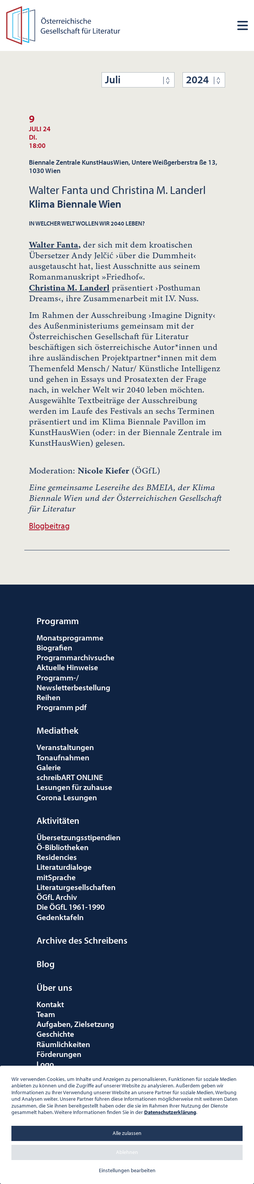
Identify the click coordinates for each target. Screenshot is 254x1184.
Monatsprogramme (70, 637)
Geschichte (55, 1034)
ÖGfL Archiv (57, 897)
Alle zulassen (127, 1133)
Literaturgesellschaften (76, 887)
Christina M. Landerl (69, 287)
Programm (58, 620)
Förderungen (59, 1054)
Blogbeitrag (49, 525)
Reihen (48, 697)
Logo (45, 1064)
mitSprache (56, 877)
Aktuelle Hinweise (67, 667)
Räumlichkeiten (63, 1044)
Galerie (49, 767)
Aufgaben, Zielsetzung (75, 1024)
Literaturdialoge (64, 867)
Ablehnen (127, 1152)
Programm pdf (62, 707)
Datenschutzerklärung (170, 1112)
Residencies (57, 857)
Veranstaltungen (65, 747)
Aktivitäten (58, 820)
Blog (46, 963)
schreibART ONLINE (70, 777)
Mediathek (57, 730)
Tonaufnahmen (63, 757)
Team (46, 1014)
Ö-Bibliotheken (63, 847)
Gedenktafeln (60, 917)
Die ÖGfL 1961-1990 (71, 907)
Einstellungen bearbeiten (127, 1170)
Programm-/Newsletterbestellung (73, 682)
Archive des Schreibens (82, 940)
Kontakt (50, 1004)
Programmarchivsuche (75, 657)
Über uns (54, 987)
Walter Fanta (53, 244)
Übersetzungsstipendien (79, 837)
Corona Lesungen (67, 797)
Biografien (54, 647)
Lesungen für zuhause (74, 787)
